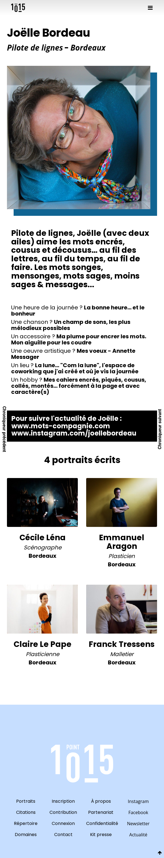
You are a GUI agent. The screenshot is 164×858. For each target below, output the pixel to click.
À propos (101, 801)
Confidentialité (100, 823)
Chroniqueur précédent (4, 429)
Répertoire (26, 823)
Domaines (26, 834)
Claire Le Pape (42, 644)
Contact (63, 834)
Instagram (138, 801)
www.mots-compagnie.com (60, 426)
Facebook (138, 812)
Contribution (63, 812)
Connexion (63, 823)
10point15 (18, 8)
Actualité (138, 835)
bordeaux (42, 556)
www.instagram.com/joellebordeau (73, 433)
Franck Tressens (122, 644)
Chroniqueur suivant (159, 429)
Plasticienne (42, 654)
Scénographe (42, 547)
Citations (26, 812)
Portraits (25, 801)
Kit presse (101, 834)
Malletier (121, 654)
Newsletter (138, 824)
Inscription (63, 801)
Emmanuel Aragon (121, 542)
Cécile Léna (42, 537)
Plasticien (121, 556)
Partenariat (100, 812)
